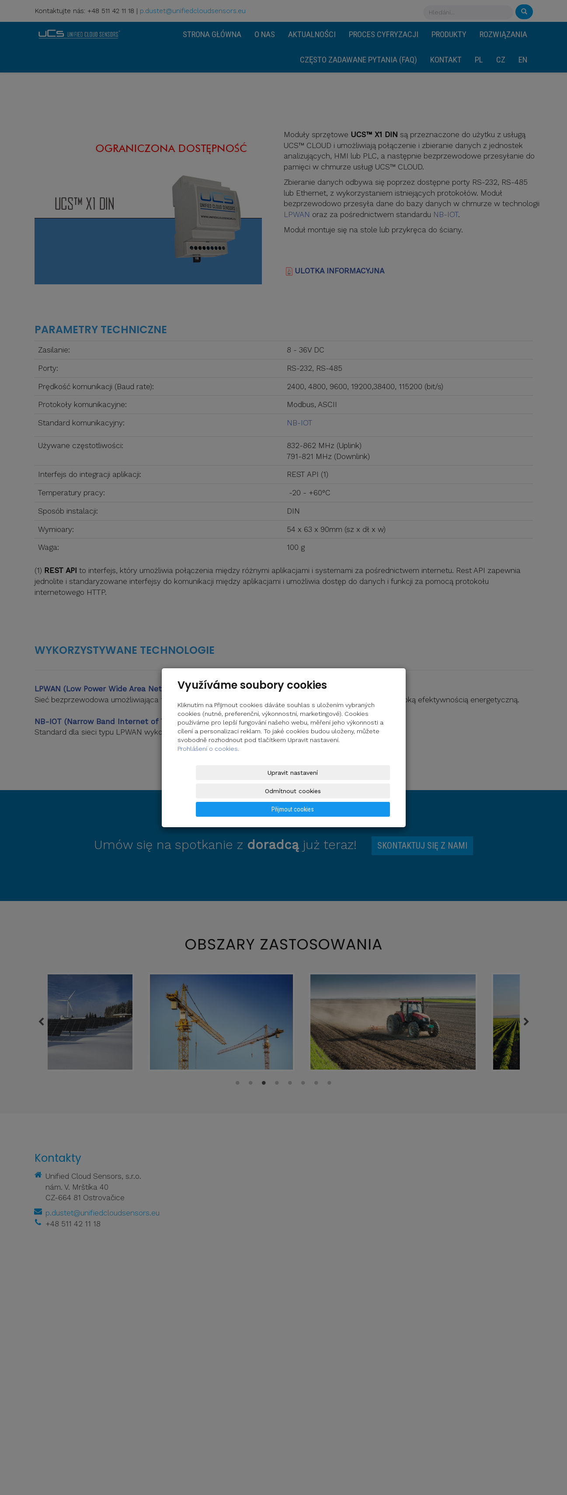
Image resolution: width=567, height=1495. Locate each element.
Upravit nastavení (211, 790)
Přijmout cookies (356, 790)
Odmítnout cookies (284, 790)
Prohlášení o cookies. (208, 766)
